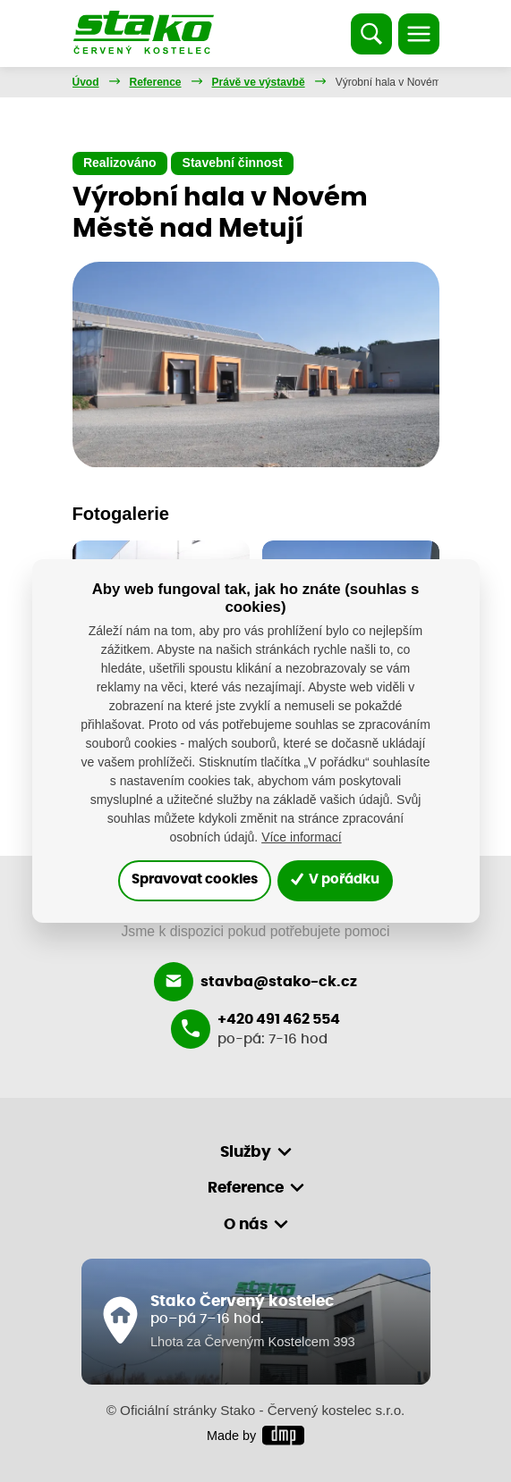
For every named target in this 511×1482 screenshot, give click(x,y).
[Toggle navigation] (418, 33)
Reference (156, 82)
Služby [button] (245, 1152)
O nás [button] (246, 1224)
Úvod (85, 82)
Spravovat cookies (195, 879)
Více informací (301, 837)
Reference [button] (246, 1187)
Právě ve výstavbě (258, 82)
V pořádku (335, 879)
